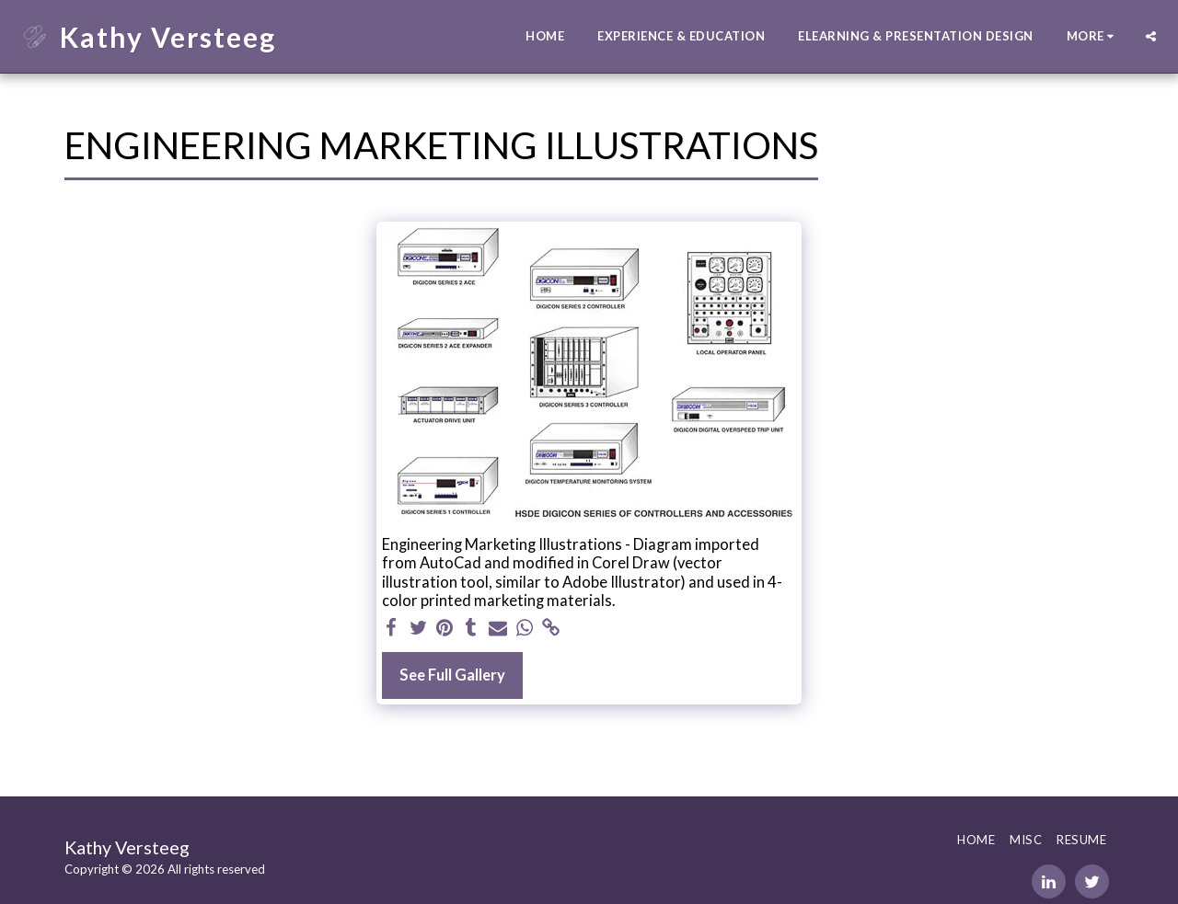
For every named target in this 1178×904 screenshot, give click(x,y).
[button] (1150, 36)
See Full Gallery (452, 675)
